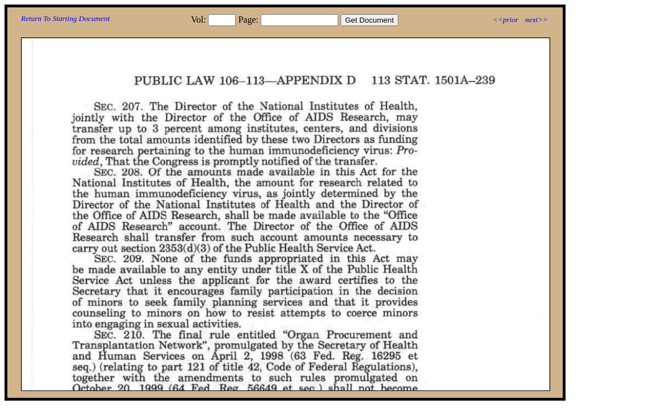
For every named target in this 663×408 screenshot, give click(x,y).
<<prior (505, 19)
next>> (536, 19)
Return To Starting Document (65, 18)
